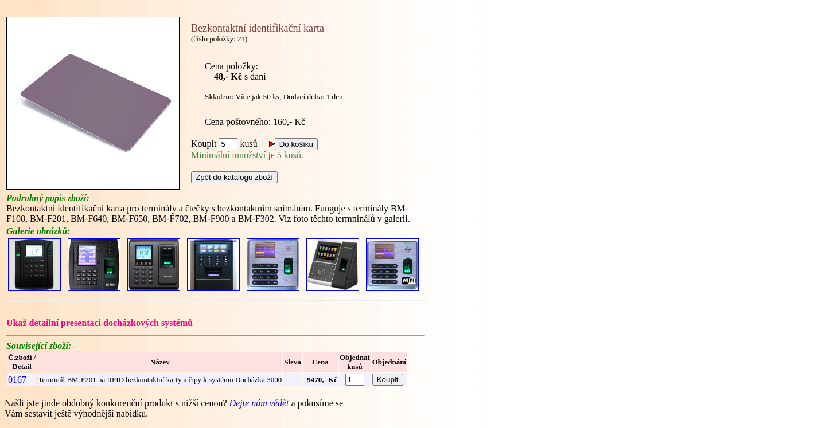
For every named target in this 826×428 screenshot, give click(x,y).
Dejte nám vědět (260, 403)
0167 (17, 379)
